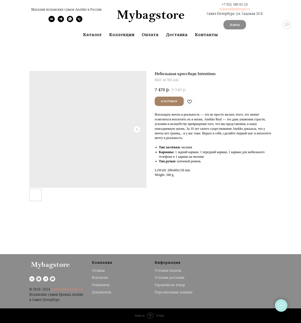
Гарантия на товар (170, 285)
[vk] (51, 21)
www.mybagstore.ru (67, 289)
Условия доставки (169, 277)
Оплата (150, 34)
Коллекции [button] (122, 34)
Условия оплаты (168, 270)
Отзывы (98, 270)
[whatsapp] (70, 21)
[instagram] (38, 278)
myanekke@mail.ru (234, 9)
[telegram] (61, 21)
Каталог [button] (92, 34)
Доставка (177, 34)
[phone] (79, 21)
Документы (101, 292)
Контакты (206, 34)
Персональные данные (174, 292)
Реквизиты (101, 285)
